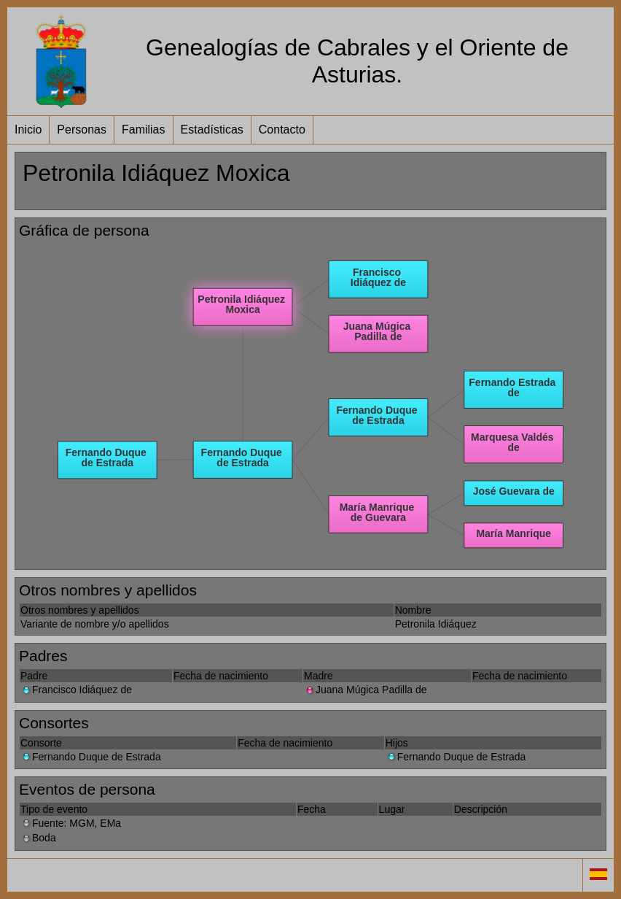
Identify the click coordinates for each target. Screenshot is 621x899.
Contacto (282, 129)
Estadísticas (212, 129)
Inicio (28, 129)
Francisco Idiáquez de (76, 689)
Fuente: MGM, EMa (70, 823)
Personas (81, 129)
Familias (143, 129)
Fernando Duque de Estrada (90, 757)
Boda (38, 838)
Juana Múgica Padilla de (365, 689)
